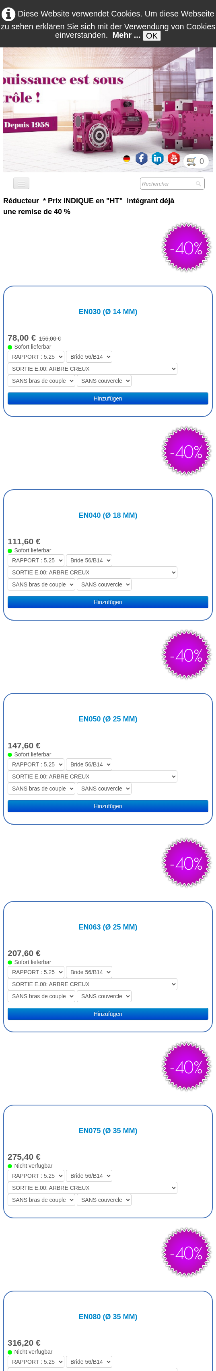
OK (152, 35)
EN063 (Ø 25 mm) (107, 702)
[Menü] (21, 183)
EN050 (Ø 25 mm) (107, 550)
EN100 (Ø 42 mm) (107, 1113)
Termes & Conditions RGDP (155, 1363)
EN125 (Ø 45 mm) (107, 1243)
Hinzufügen (108, 342)
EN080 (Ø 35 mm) (107, 979)
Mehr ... (126, 35)
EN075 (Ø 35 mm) (107, 850)
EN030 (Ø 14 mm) (107, 255)
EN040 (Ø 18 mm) (107, 403)
